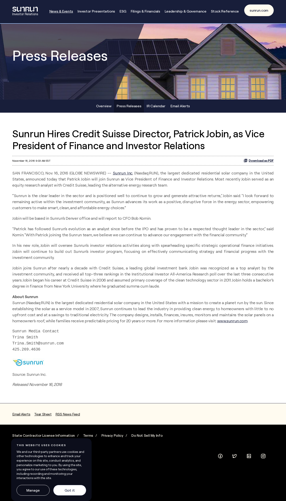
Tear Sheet (42, 425)
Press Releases (129, 116)
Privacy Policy (112, 446)
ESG (123, 11)
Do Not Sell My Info (146, 446)
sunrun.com (259, 10)
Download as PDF (259, 171)
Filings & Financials (145, 11)
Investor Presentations (96, 11)
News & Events (61, 11)
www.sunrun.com (232, 331)
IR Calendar (156, 116)
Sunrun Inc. (123, 183)
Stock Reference (225, 11)
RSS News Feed (67, 425)
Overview (103, 116)
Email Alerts (180, 116)
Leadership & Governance (185, 11)
